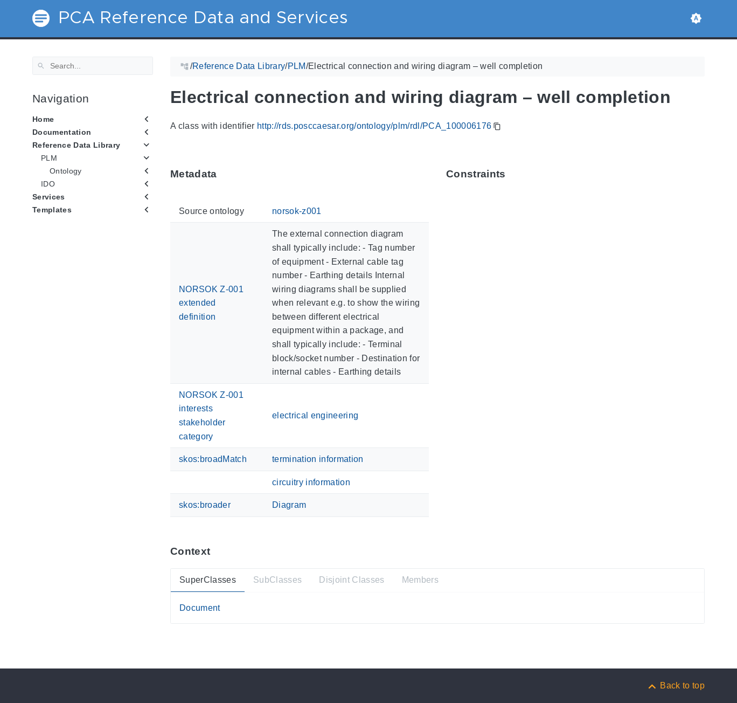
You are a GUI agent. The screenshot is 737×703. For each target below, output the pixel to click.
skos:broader (205, 504)
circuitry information (311, 482)
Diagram (289, 504)
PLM (49, 158)
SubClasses (277, 579)
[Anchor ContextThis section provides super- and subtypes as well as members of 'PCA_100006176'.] (218, 551)
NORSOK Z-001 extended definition (211, 302)
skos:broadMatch (213, 459)
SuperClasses (207, 579)
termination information (318, 459)
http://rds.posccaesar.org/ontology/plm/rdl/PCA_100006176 (374, 125)
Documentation (61, 132)
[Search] (92, 66)
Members (420, 579)
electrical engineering (315, 415)
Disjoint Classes (351, 579)
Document (199, 607)
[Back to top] (675, 685)
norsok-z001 (297, 211)
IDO (48, 184)
